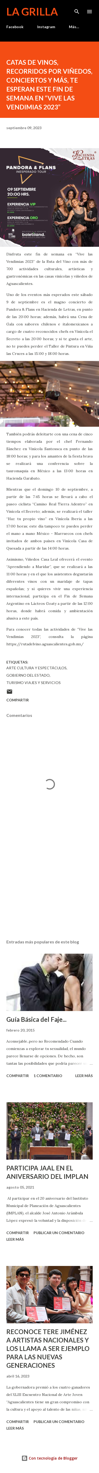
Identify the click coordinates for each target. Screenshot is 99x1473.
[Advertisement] (49, 889)
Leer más (84, 1075)
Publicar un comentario (59, 1232)
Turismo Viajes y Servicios (33, 682)
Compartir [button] (17, 700)
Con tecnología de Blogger (49, 1458)
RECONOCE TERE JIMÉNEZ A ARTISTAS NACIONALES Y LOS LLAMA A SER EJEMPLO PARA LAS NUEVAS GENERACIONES (47, 1348)
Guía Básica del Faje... (36, 1019)
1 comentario (48, 1075)
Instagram (46, 26)
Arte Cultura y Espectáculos (36, 668)
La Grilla (32, 11)
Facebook (14, 26)
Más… (74, 26)
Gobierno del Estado (28, 675)
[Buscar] (77, 9)
